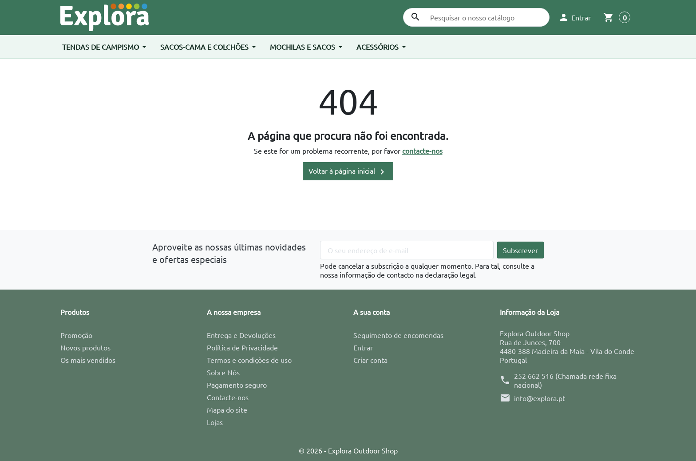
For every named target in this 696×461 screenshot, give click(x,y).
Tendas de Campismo (101, 46)
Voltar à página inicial (348, 171)
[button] (574, 17)
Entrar (363, 347)
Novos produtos (85, 347)
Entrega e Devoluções (241, 334)
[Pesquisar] (476, 17)
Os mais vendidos (87, 359)
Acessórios (378, 46)
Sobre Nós (223, 372)
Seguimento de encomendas (398, 334)
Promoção (76, 334)
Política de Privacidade (242, 347)
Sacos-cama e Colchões (205, 46)
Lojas (215, 421)
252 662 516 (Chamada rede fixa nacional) (565, 380)
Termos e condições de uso (249, 359)
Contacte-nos (228, 397)
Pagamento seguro (237, 384)
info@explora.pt (539, 397)
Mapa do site (227, 409)
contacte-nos (422, 150)
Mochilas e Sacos (303, 46)
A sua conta (371, 311)
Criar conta (370, 359)
